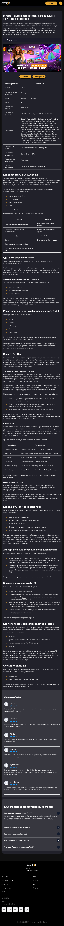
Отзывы (35, 888)
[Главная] (6, 3)
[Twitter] (21, 909)
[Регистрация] (39, 77)
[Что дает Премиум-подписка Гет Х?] (32, 847)
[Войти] (25, 77)
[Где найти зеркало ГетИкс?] (32, 833)
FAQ (34, 884)
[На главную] (32, 865)
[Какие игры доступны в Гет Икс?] (32, 827)
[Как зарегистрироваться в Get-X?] (32, 813)
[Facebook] (9, 909)
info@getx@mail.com (9, 904)
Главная (5, 876)
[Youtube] (15, 909)
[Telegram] (4, 909)
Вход (3, 892)
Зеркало (5, 884)
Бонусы (35, 880)
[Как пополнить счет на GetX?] (32, 840)
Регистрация (6, 888)
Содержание (12, 40)
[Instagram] (27, 909)
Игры (34, 876)
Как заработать (7, 880)
